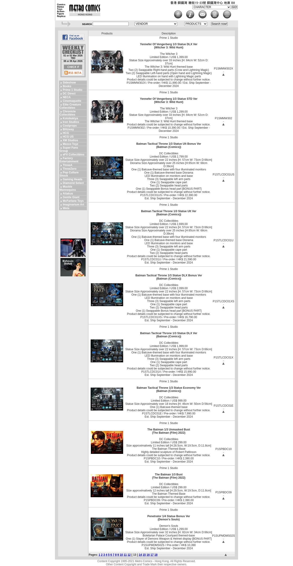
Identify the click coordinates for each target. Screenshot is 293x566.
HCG (66, 133)
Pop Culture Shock (69, 174)
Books (67, 86)
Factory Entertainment (69, 160)
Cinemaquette (72, 101)
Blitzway (68, 129)
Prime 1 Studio (72, 90)
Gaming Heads (72, 179)
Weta (66, 208)
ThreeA (67, 165)
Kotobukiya (70, 118)
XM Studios (70, 140)
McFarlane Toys (73, 201)
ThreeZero (69, 168)
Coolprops (70, 125)
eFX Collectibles (73, 154)
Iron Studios (71, 122)
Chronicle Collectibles (68, 113)
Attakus (68, 193)
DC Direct (69, 93)
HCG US (68, 136)
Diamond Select (73, 183)
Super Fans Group (69, 149)
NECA (67, 97)
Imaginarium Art (73, 204)
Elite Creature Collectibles (70, 106)
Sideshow (69, 82)
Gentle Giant (71, 197)
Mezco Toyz (70, 144)
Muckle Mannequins (68, 188)
